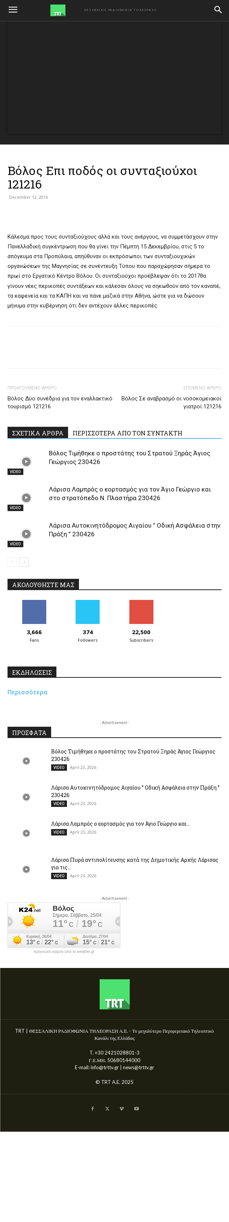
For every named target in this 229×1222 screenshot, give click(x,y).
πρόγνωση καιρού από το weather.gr (64, 952)
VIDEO (15, 471)
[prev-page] (12, 562)
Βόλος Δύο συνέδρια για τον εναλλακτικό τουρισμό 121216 (60, 402)
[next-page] (24, 562)
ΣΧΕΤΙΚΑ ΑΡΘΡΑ (38, 433)
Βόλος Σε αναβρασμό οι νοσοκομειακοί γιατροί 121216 (171, 402)
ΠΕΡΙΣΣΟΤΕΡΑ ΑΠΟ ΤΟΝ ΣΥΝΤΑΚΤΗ (127, 433)
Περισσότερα (28, 692)
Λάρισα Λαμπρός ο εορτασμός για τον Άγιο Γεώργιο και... (120, 823)
